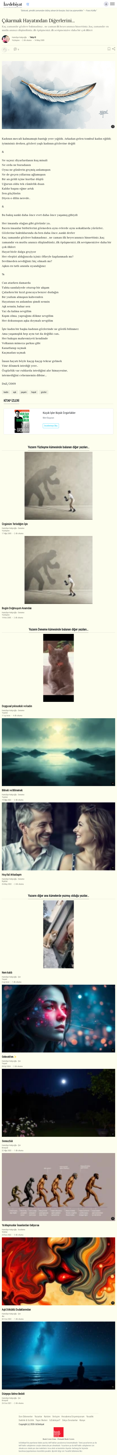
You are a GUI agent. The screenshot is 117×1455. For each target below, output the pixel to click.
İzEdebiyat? (54, 1420)
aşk (14, 392)
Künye (82, 1420)
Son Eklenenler (26, 1416)
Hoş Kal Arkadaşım (11, 874)
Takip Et (33, 37)
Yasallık (90, 1416)
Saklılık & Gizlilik (26, 1420)
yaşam (24, 392)
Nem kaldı (7, 972)
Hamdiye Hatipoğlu (19, 37)
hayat (33, 392)
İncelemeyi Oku (50, 425)
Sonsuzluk (7, 1141)
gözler (44, 392)
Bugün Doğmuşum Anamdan (17, 608)
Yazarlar (38, 1416)
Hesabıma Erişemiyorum (73, 1416)
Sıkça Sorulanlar (70, 1420)
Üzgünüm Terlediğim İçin (15, 524)
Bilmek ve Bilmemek (12, 790)
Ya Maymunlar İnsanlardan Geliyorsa (20, 1225)
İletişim (56, 1416)
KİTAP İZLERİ (11, 401)
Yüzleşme (15, 40)
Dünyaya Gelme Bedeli (13, 1393)
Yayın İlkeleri (41, 1420)
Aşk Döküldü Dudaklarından (16, 1309)
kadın (6, 392)
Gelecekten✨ (9, 1056)
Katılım (47, 1416)
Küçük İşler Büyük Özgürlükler (59, 412)
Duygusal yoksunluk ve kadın (17, 706)
